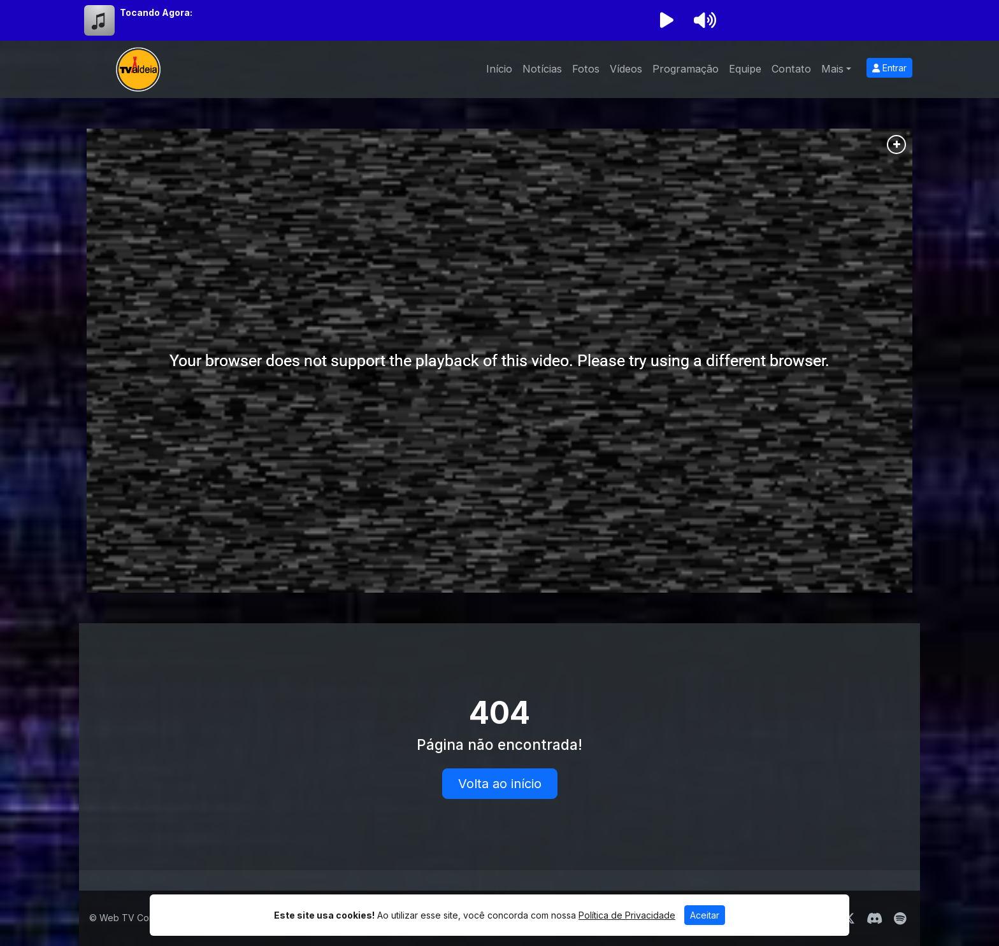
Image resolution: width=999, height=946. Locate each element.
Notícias (542, 68)
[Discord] (874, 918)
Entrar (889, 67)
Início (499, 68)
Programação (685, 68)
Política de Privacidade (627, 915)
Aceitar (704, 915)
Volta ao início (500, 783)
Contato (791, 68)
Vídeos (626, 68)
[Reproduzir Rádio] (666, 20)
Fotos (586, 68)
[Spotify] (900, 918)
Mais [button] (832, 68)
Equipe (745, 68)
